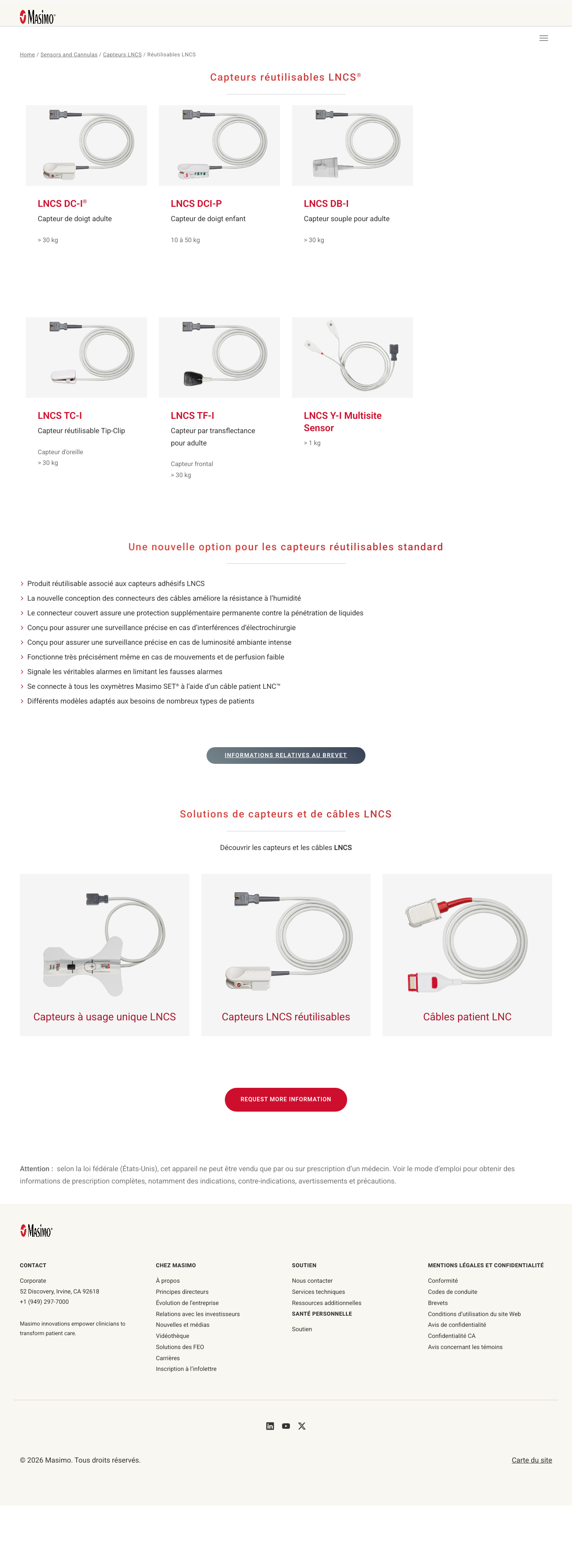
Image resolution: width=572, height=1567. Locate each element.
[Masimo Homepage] (37, 1230)
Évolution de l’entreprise (187, 1303)
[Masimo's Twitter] (302, 1426)
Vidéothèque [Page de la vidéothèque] (172, 1336)
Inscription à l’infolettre (186, 1368)
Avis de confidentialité (457, 1324)
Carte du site (532, 1460)
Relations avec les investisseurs (198, 1314)
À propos (168, 1280)
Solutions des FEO (180, 1347)
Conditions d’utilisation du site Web (474, 1314)
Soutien (302, 1329)
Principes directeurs (182, 1291)
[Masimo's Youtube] (286, 1426)
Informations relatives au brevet (286, 755)
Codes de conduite (452, 1291)
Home (27, 55)
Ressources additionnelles (326, 1303)
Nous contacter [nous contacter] (312, 1280)
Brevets (438, 1303)
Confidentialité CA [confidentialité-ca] (452, 1336)
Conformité (443, 1280)
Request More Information (286, 1099)
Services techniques (318, 1291)
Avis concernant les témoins (465, 1347)
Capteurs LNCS (122, 55)
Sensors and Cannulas (69, 55)
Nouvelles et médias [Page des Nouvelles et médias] (183, 1324)
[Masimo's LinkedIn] (270, 1426)
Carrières (168, 1358)
